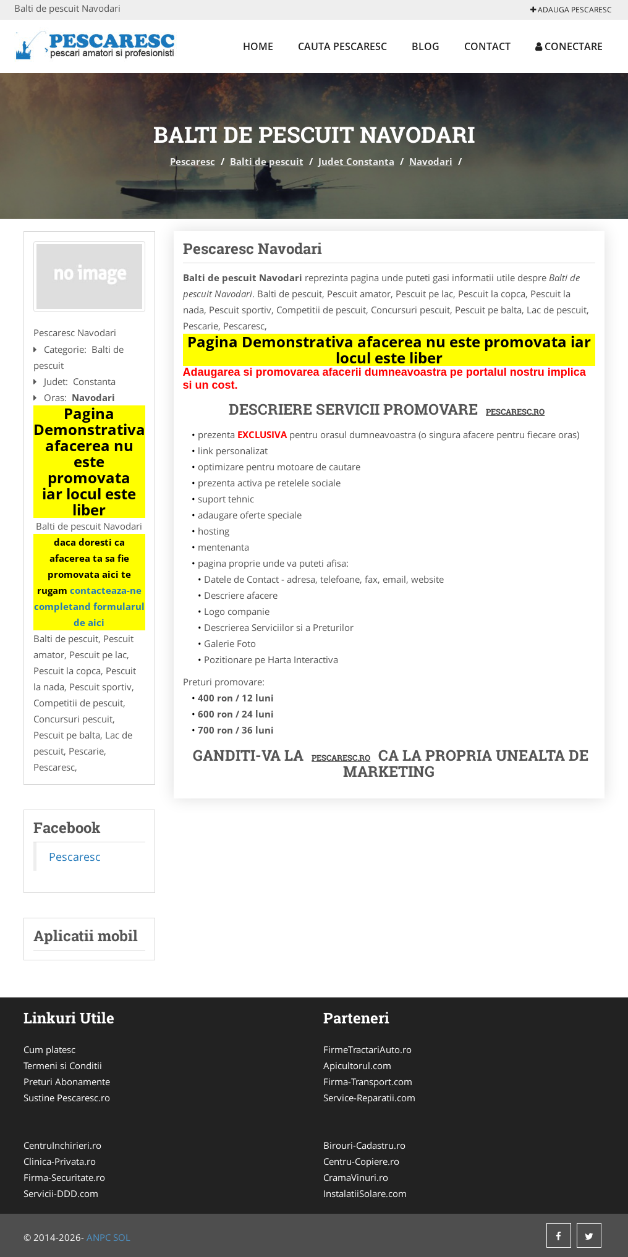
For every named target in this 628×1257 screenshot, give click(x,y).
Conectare (569, 46)
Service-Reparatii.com (369, 1097)
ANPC (99, 1237)
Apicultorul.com (357, 1065)
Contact (487, 46)
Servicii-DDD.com (60, 1193)
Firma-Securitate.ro (64, 1177)
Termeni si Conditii (62, 1065)
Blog (425, 46)
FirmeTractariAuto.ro (367, 1049)
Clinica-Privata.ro (59, 1161)
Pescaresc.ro (341, 757)
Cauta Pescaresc (342, 46)
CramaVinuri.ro (355, 1177)
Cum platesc (49, 1049)
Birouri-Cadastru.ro (364, 1145)
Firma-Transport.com (367, 1081)
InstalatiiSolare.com (365, 1193)
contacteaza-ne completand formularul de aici (89, 606)
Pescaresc (192, 161)
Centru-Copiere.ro (361, 1161)
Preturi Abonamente (66, 1081)
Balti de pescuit (266, 161)
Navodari (430, 161)
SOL (121, 1237)
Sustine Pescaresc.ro (66, 1097)
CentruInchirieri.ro (62, 1145)
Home (258, 46)
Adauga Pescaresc (571, 9)
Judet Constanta (356, 161)
